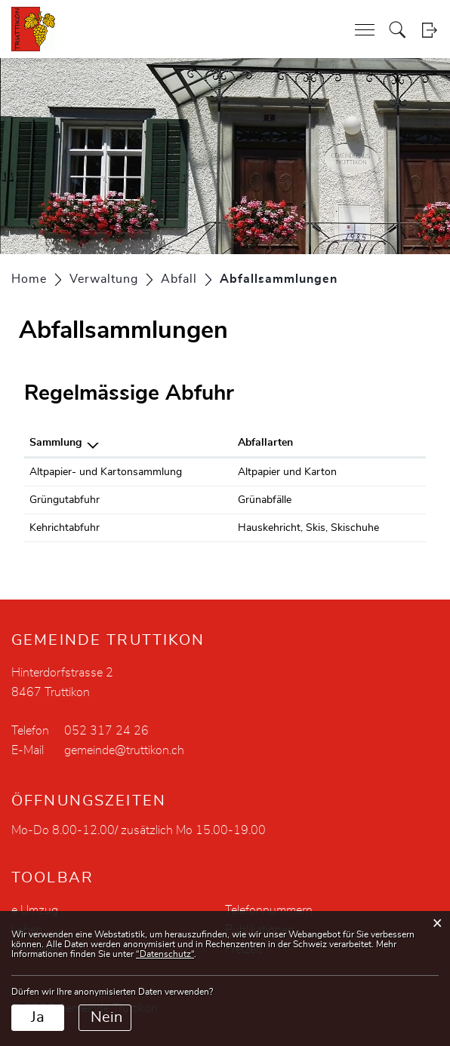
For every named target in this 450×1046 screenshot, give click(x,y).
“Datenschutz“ (165, 954)
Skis (315, 528)
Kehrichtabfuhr (64, 528)
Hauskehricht (269, 528)
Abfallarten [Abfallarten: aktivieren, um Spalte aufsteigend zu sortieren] (265, 442)
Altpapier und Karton (287, 472)
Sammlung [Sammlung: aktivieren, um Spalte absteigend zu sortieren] (55, 442)
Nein (106, 1017)
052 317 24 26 (106, 731)
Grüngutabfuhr (64, 500)
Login (429, 30)
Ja (38, 1017)
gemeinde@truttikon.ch (124, 750)
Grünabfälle (264, 500)
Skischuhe (355, 528)
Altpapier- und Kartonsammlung (105, 472)
